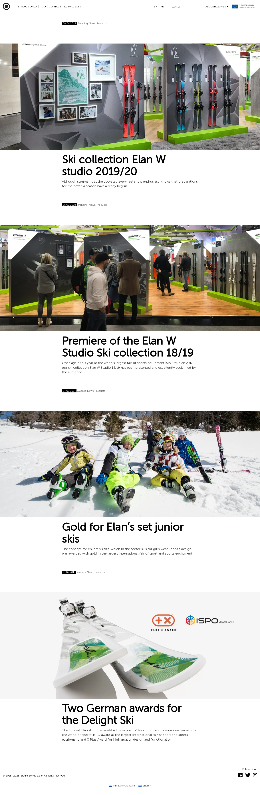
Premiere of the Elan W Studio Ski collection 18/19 (128, 346)
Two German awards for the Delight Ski (121, 714)
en (155, 6)
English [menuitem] (147, 785)
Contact (55, 6)
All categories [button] (216, 6)
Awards (81, 390)
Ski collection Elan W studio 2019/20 (114, 165)
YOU (43, 6)
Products (102, 23)
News (92, 23)
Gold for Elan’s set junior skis (122, 532)
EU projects (72, 6)
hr (162, 6)
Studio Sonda (27, 6)
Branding (83, 23)
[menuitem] (122, 786)
